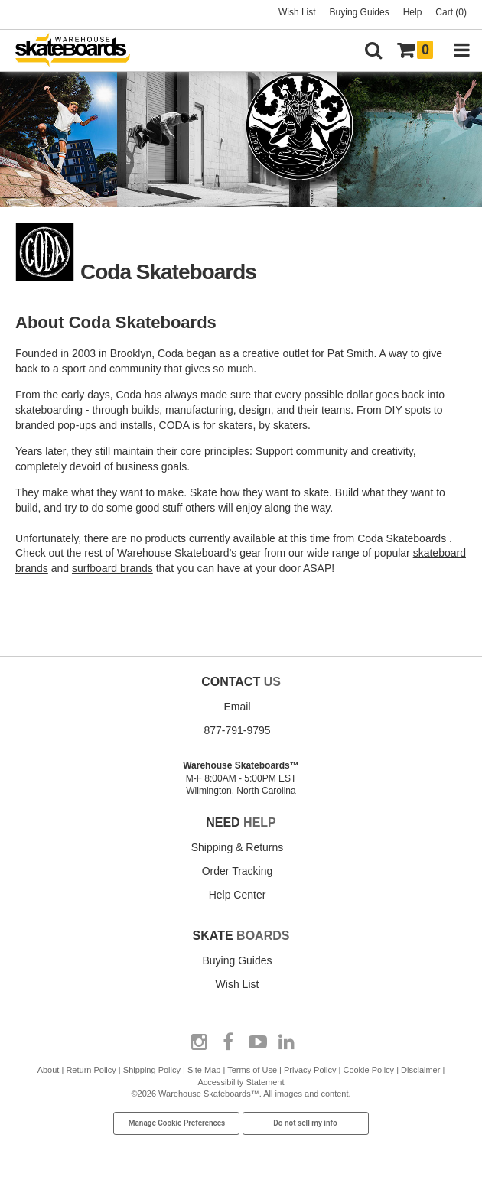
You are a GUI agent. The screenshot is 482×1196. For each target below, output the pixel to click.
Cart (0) (451, 12)
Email (236, 706)
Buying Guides (359, 12)
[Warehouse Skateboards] (80, 50)
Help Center (237, 895)
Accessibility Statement (240, 1082)
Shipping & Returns (237, 847)
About (48, 1069)
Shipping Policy (152, 1069)
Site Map (203, 1069)
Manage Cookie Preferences (177, 1123)
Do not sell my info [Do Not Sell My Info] (305, 1123)
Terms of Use (252, 1069)
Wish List (297, 12)
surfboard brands (112, 568)
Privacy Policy (310, 1069)
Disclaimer (420, 1069)
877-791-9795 (237, 730)
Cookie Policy (368, 1069)
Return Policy (91, 1069)
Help (412, 12)
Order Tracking (237, 871)
